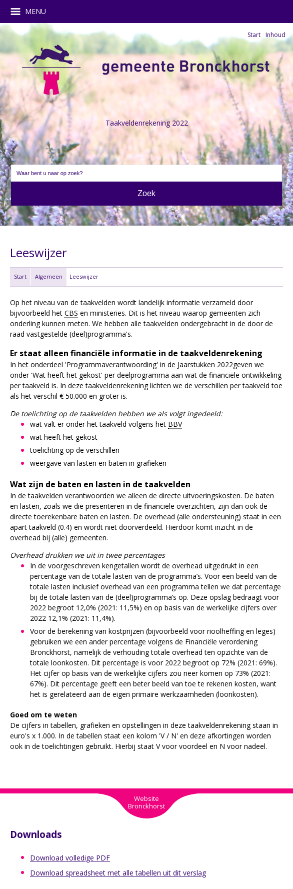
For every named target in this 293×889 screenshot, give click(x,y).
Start (254, 35)
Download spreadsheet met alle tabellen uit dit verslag (118, 872)
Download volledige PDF (70, 857)
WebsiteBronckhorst (146, 802)
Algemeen (48, 276)
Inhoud (276, 35)
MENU (32, 11)
